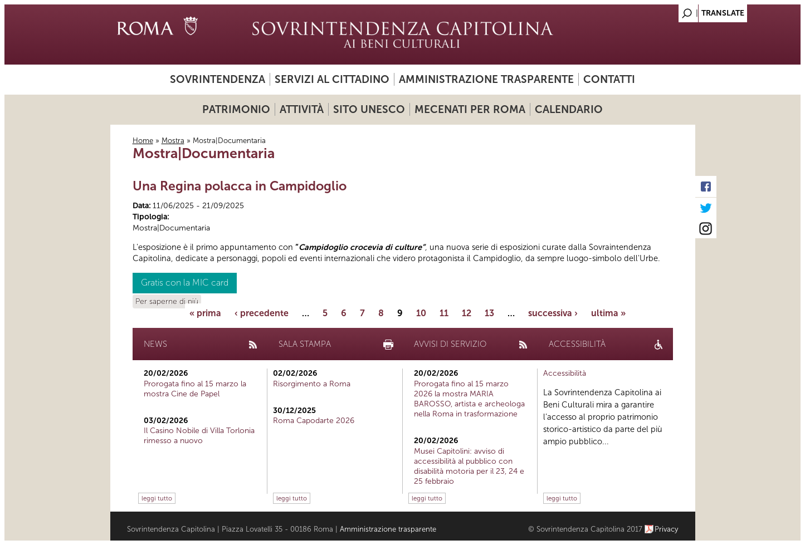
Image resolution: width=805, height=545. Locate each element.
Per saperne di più (166, 301)
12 (466, 313)
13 (489, 313)
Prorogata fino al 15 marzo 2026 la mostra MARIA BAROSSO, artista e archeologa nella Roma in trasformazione (469, 399)
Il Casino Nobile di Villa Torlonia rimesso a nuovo (199, 435)
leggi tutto (157, 498)
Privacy (667, 529)
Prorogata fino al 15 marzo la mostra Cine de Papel (195, 389)
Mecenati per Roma (469, 109)
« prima (205, 313)
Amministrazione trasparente (486, 79)
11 (444, 313)
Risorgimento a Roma (311, 384)
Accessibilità (564, 373)
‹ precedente (262, 313)
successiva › (553, 313)
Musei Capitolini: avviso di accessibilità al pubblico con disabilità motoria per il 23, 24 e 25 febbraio (469, 466)
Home (143, 140)
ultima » (608, 313)
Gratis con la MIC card (184, 282)
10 (421, 313)
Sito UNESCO (369, 109)
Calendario (569, 109)
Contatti (609, 79)
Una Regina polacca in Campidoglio (240, 186)
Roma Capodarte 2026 (313, 420)
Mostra (173, 140)
